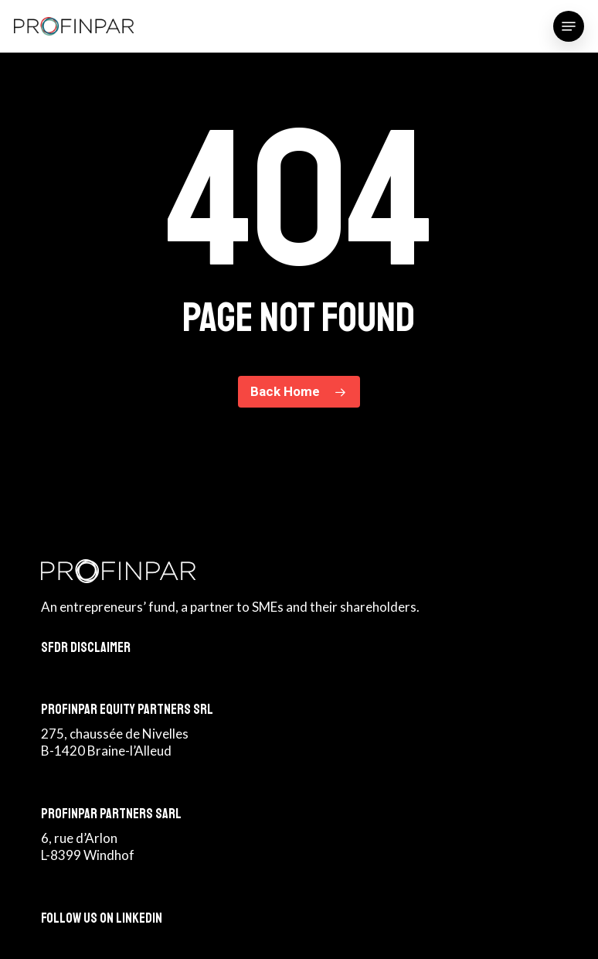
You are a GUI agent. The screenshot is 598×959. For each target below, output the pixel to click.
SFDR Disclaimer (86, 647)
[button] (568, 26)
